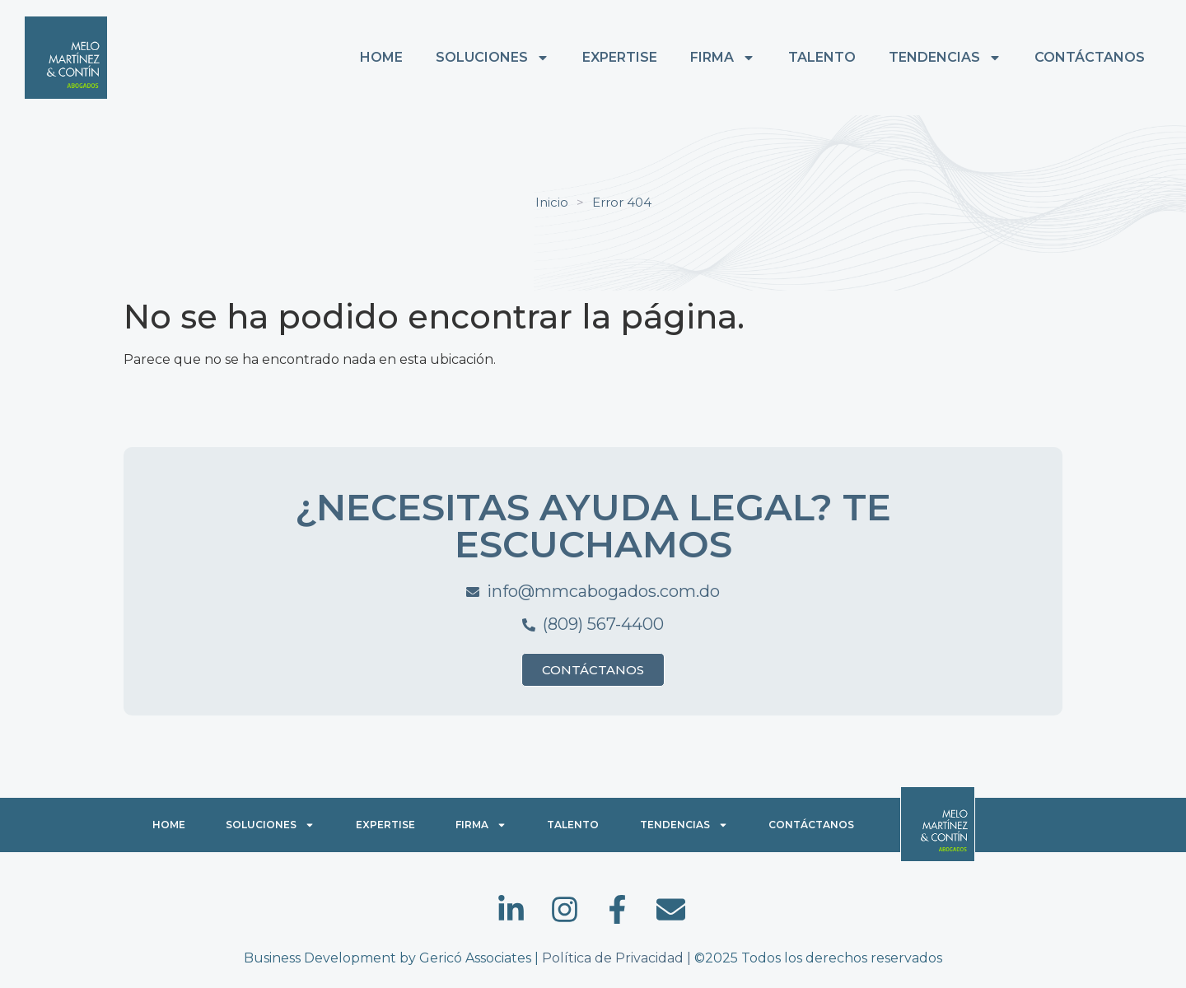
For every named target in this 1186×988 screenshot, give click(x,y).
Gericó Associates (475, 958)
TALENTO (822, 57)
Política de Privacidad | (618, 958)
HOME (381, 57)
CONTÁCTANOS (1089, 57)
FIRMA (722, 57)
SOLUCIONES (492, 57)
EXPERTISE (619, 57)
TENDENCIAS (945, 57)
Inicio (551, 202)
